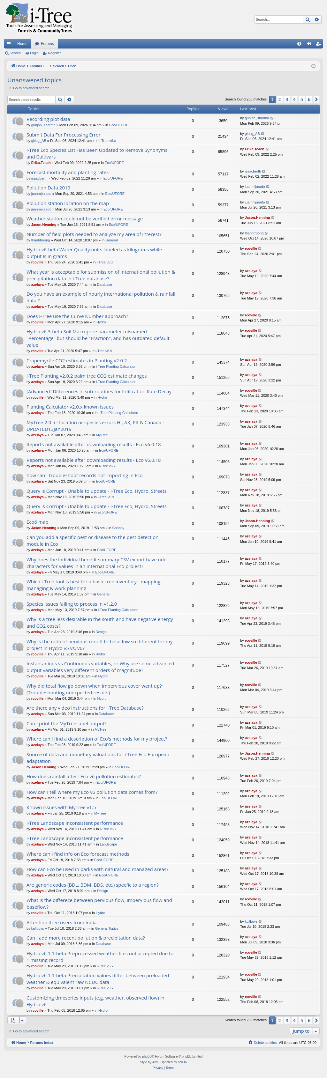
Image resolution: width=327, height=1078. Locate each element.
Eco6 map (37, 522)
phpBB (147, 1056)
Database (104, 284)
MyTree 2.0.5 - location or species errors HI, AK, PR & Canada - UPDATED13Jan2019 (95, 425)
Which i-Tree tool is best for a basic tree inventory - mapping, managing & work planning (94, 584)
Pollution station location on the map (68, 203)
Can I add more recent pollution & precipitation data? (86, 937)
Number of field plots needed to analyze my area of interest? (94, 234)
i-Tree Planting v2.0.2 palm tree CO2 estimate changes (87, 376)
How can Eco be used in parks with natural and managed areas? (97, 869)
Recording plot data (48, 119)
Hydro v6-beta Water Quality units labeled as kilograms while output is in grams (94, 252)
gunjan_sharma (43, 125)
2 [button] (279, 99)
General (111, 240)
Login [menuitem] (310, 44)
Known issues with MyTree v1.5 (61, 807)
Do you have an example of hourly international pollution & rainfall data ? (101, 297)
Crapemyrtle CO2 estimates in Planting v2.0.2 (77, 360)
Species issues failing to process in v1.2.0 (72, 604)
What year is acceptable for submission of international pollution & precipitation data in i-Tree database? (101, 275)
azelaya (37, 284)
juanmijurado (41, 194)
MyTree (102, 435)
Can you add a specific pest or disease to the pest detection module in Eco (92, 540)
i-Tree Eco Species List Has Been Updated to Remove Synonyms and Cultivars (97, 153)
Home (22, 43)
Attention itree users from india (61, 922)
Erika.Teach (41, 163)
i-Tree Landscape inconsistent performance (75, 823)
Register (54, 53)
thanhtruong (40, 240)
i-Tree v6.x (107, 141)
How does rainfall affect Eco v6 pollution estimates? (84, 776)
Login (34, 53)
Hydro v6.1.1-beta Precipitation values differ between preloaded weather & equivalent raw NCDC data (98, 978)
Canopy (118, 528)
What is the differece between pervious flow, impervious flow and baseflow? (99, 903)
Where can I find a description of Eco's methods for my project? (97, 738)
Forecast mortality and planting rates (68, 172)
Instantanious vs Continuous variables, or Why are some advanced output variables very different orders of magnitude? (100, 666)
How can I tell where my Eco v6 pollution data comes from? (92, 792)
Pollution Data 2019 (48, 187)
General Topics (106, 928)
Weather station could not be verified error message (85, 218)
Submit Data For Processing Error (64, 134)
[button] (316, 99)
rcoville (37, 262)
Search (15, 53)
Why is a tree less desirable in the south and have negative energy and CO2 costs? (100, 622)
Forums (47, 43)
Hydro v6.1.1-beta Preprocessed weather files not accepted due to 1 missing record (100, 956)
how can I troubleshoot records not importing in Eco (85, 475)
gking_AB (38, 141)
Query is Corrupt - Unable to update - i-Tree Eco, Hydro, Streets (97, 491)
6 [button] (309, 99)
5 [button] (301, 99)
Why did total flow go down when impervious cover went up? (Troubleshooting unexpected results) (94, 689)
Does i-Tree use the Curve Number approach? (77, 316)
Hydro (101, 322)
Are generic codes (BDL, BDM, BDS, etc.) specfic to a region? (93, 885)
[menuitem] (299, 43)
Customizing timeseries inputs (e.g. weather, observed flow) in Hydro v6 (95, 1001)
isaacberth (39, 178)
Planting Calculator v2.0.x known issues (70, 406)
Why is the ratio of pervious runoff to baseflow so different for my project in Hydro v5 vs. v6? (99, 644)
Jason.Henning (44, 224)
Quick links (9, 44)
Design (101, 632)
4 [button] (294, 99)
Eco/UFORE (119, 125)
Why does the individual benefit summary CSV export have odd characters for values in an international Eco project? (97, 562)
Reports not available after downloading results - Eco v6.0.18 (94, 444)
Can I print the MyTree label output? (67, 723)
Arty (155, 1062)
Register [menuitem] (319, 44)
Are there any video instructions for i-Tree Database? (85, 708)
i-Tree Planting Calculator (116, 366)
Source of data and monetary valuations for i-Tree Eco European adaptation (98, 757)
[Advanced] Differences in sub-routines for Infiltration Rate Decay (99, 391)
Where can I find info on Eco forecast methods (78, 854)
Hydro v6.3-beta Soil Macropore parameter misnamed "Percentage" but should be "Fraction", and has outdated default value (98, 338)
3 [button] (287, 99)
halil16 (182, 1062)
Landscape (108, 844)
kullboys (37, 928)
